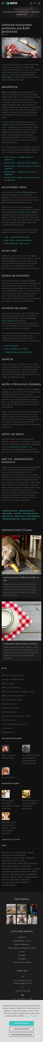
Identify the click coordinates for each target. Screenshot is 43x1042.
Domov (17, 9)
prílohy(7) (33, 863)
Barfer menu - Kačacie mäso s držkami (21, 163)
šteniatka (32, 318)
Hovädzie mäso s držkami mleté (18, 352)
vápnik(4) (31, 874)
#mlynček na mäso (30, 513)
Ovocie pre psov (10, 704)
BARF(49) (6, 853)
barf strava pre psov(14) (13, 858)
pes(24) (30, 853)
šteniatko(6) (25, 866)
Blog (27, 9)
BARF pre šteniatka (11, 687)
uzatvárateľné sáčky (18, 447)
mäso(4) (5, 877)
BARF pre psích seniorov (14, 695)
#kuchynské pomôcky (11, 519)
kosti (28, 212)
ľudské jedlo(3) (31, 877)
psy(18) (22, 855)
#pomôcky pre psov (27, 511)
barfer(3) (25, 880)
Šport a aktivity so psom (14, 724)
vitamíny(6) (7, 869)
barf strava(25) (18, 853)
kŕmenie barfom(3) (10, 882)
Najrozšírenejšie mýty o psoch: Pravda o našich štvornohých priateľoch (9, 827)
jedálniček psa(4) (18, 874)
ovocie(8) (6, 861)
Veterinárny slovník (11, 839)
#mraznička (7, 513)
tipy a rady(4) (17, 877)
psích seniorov (8, 321)
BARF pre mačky (9, 712)
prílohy (35, 212)
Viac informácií (31, 1016)
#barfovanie (20, 516)
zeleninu (5, 125)
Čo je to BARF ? (9, 777)
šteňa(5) (36, 869)
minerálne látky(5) (10, 872)
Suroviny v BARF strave (13, 679)
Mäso (4, 92)
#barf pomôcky (33, 516)
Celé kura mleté (11, 346)
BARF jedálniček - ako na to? (16, 243)
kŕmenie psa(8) (18, 861)
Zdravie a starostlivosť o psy (16, 716)
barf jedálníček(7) (10, 866)
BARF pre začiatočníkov (13, 675)
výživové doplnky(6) (22, 869)
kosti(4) (5, 874)
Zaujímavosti (8, 732)
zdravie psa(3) (8, 885)
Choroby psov (9, 720)
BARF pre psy (8, 683)
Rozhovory (7, 728)
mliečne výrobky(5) (28, 872)
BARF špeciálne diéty (12, 700)
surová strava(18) (10, 855)
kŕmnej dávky (29, 192)
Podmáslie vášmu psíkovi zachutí (20, 643)
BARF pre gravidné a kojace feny (18, 691)
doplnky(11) (30, 858)
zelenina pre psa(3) (11, 880)
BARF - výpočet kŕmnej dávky (17, 237)
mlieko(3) (24, 882)
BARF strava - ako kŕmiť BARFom (18, 240)
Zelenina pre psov (11, 708)
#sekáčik (17, 513)
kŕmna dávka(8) (9, 863)
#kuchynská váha (28, 519)
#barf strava (7, 516)
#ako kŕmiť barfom (10, 511)
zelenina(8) (22, 863)
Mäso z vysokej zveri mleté (16, 349)
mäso (22, 212)
